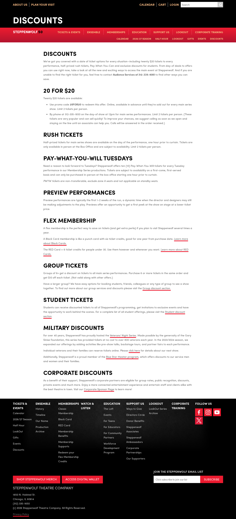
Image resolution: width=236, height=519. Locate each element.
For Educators (112, 427)
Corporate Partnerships (133, 450)
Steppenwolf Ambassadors (134, 440)
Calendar (147, 4)
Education (139, 32)
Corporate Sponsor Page (99, 389)
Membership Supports (65, 444)
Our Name (42, 421)
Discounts (216, 38)
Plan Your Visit (43, 4)
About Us (20, 4)
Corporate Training (209, 32)
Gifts (190, 38)
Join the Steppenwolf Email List (178, 471)
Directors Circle (135, 415)
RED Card (64, 425)
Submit (220, 4)
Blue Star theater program (122, 356)
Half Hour (161, 38)
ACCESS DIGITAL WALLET (82, 479)
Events (202, 38)
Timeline (40, 415)
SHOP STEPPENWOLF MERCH (37, 479)
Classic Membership (65, 411)
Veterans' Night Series (123, 335)
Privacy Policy (21, 514)
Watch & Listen (87, 405)
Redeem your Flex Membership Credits (68, 456)
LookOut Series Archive (158, 411)
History (40, 408)
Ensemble (93, 32)
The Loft (108, 408)
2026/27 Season (142, 38)
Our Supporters (135, 458)
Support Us (161, 32)
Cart (162, 4)
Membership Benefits (65, 433)
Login (174, 4)
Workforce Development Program (111, 448)
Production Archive (42, 429)
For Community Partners (113, 435)
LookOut (182, 32)
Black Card (65, 419)
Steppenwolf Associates (133, 429)
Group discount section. (157, 288)
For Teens (109, 421)
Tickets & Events (69, 32)
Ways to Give (134, 408)
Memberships (116, 32)
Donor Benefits (135, 421)
